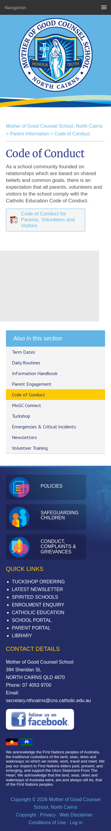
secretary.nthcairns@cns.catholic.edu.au (48, 700)
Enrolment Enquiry (38, 604)
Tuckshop (21, 416)
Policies (51, 486)
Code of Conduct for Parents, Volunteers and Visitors (48, 219)
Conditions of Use (47, 822)
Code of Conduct (72, 133)
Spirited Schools (35, 597)
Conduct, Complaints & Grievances (58, 546)
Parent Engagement (32, 384)
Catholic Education (38, 612)
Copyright (26, 814)
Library (22, 635)
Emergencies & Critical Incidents (44, 427)
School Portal (32, 620)
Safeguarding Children (59, 515)
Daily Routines (26, 363)
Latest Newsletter (37, 589)
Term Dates (23, 352)
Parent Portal (31, 627)
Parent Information (29, 133)
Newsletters (24, 437)
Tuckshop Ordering (38, 581)
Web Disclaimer (76, 814)
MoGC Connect (26, 405)
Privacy (47, 814)
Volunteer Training (30, 448)
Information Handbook (34, 373)
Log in (76, 822)
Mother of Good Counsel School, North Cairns (56, 74)
